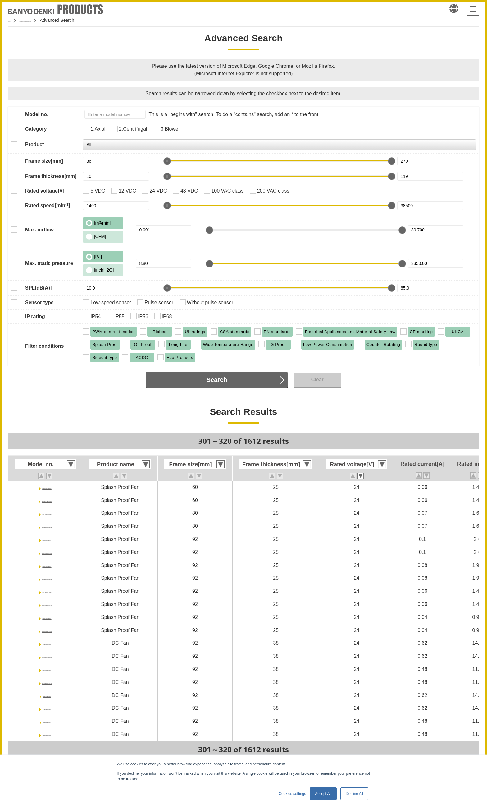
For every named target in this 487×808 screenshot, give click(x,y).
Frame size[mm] (44, 161)
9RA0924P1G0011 (47, 682)
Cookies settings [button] (292, 794)
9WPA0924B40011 (47, 630)
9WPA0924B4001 (47, 617)
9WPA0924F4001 (46, 591)
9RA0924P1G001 (46, 669)
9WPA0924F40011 (47, 604)
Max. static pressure (49, 263)
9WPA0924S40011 (47, 552)
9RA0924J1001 (47, 695)
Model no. (36, 114)
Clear (317, 379)
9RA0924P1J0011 (46, 656)
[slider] (167, 161)
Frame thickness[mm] (50, 176)
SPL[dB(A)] (38, 287)
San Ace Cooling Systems (53, 20)
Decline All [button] (354, 794)
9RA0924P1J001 (47, 643)
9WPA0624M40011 (46, 500)
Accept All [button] (323, 794)
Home (13, 20)
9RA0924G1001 (47, 721)
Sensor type (39, 302)
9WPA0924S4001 (47, 539)
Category (36, 129)
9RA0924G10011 (47, 734)
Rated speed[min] (47, 205)
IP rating (35, 316)
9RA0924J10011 (47, 708)
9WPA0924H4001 (47, 565)
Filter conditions (44, 346)
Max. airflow (39, 229)
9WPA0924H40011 (47, 578)
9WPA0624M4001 (47, 487)
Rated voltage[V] (44, 190)
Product (34, 144)
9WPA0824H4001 (47, 513)
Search (217, 379)
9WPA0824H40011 (47, 526)
